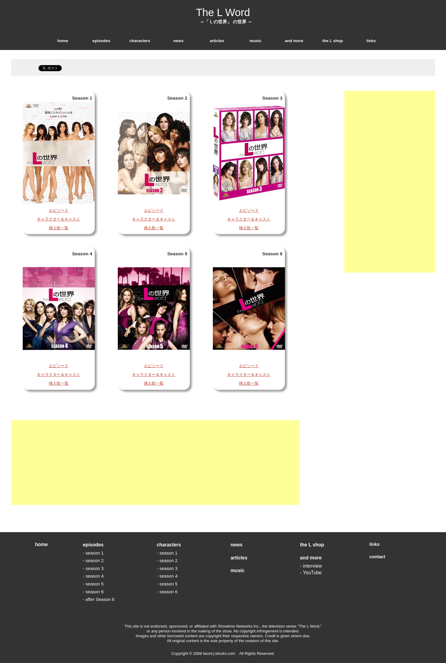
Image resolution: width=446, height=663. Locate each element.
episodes (101, 40)
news (178, 40)
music (255, 40)
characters (140, 40)
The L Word (223, 12)
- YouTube (311, 572)
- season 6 (93, 591)
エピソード (58, 210)
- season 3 (93, 568)
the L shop (332, 40)
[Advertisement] (155, 462)
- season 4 (93, 576)
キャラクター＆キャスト (58, 219)
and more (294, 40)
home (62, 40)
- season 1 (93, 553)
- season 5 (93, 584)
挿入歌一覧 (58, 228)
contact (377, 556)
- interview (311, 566)
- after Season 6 (98, 599)
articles (217, 40)
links (371, 40)
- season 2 (93, 560)
